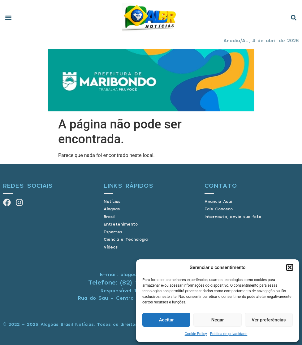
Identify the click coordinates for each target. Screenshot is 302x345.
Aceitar (166, 320)
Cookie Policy (196, 334)
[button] (290, 267)
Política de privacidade (229, 334)
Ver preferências (269, 320)
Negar (217, 320)
